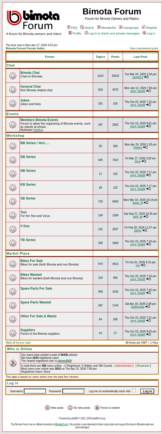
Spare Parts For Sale (36, 288)
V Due (25, 226)
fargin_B (138, 202)
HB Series (28, 171)
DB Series (28, 157)
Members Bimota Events (39, 120)
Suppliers (27, 330)
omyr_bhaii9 (137, 91)
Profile (75, 33)
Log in (149, 33)
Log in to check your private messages (112, 33)
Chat (11, 65)
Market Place (18, 253)
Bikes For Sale (31, 261)
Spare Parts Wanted (35, 302)
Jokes (25, 100)
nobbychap (137, 306)
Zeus (138, 161)
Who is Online (19, 349)
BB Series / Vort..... (34, 143)
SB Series (28, 198)
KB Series (28, 184)
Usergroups (129, 27)
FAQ (72, 27)
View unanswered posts (144, 48)
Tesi (23, 212)
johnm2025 (65, 360)
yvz (138, 265)
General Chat (30, 86)
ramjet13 (137, 77)
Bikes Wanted (31, 275)
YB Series (28, 240)
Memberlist (106, 27)
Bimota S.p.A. (61, 424)
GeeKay (38, 129)
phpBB (74, 418)
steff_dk (137, 216)
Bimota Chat (30, 73)
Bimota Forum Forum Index (25, 48)
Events (13, 114)
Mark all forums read (18, 342)
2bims (137, 230)
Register (149, 27)
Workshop (15, 136)
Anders (138, 147)
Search (87, 27)
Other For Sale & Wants (38, 316)
